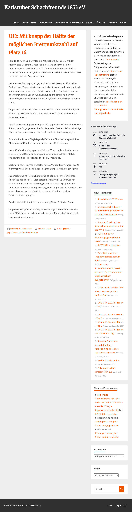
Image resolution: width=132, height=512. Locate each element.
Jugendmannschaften (16, 232)
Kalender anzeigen (98, 183)
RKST (16, 22)
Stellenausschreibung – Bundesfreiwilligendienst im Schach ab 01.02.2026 (109, 210)
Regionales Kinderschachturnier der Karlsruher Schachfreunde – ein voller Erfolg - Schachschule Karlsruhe (109, 402)
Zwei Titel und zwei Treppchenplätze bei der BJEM (107, 256)
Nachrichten (32, 232)
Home (123, 22)
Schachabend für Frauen (110, 199)
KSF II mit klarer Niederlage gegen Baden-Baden (108, 237)
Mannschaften (29, 22)
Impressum (121, 505)
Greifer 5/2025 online (108, 360)
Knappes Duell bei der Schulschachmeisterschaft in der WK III (109, 226)
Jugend (89, 22)
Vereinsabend (112, 59)
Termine (113, 22)
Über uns (101, 22)
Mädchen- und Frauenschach (69, 22)
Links (110, 505)
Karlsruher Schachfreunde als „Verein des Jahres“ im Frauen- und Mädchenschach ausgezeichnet (108, 272)
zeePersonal (35, 505)
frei (100, 167)
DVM (59, 228)
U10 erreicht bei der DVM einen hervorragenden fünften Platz (109, 291)
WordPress (20, 505)
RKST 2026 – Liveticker (109, 245)
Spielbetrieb (46, 22)
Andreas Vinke (44, 228)
